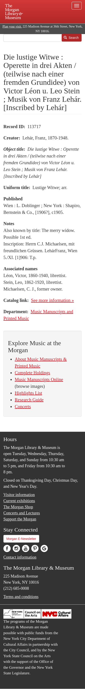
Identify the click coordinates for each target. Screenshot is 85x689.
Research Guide (29, 399)
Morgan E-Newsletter (21, 539)
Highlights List (28, 393)
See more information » (52, 300)
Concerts (23, 406)
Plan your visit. (12, 26)
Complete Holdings (32, 372)
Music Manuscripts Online (39, 379)
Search (71, 37)
